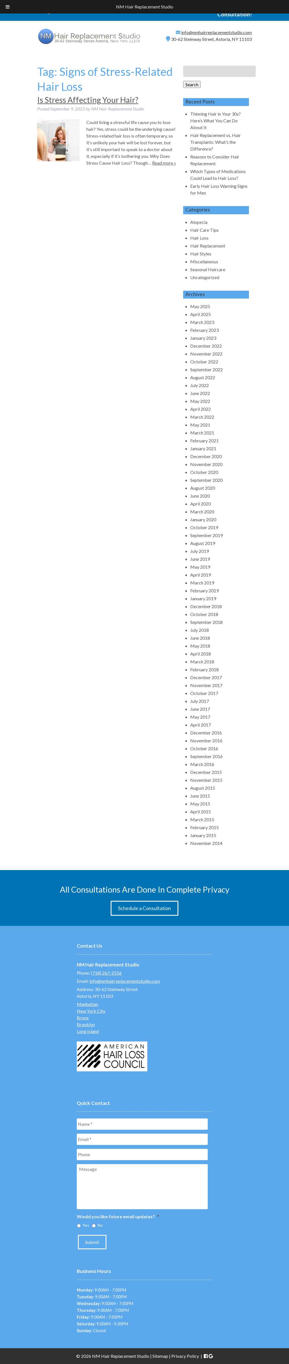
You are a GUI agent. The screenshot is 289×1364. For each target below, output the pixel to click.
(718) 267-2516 (106, 972)
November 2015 (206, 780)
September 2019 (206, 535)
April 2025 (200, 314)
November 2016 (206, 740)
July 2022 (199, 385)
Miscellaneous (204, 261)
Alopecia (198, 222)
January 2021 (203, 448)
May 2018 (200, 645)
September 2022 (206, 369)
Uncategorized (204, 277)
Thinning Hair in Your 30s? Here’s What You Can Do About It (215, 120)
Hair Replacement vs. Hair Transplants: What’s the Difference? (215, 142)
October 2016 (204, 748)
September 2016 (206, 756)
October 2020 (204, 472)
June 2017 (200, 709)
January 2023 (203, 338)
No (100, 1225)
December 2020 (206, 456)
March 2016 (202, 764)
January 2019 (203, 598)
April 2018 (200, 653)
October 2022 (204, 361)
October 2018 (204, 614)
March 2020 (202, 511)
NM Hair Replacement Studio (144, 6)
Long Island (88, 1031)
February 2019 (204, 590)
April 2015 (200, 811)
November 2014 (206, 843)
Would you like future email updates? (118, 1216)
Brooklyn (86, 1024)
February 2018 (204, 669)
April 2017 (200, 724)
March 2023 (202, 322)
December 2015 (206, 772)
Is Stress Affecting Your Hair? (87, 100)
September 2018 (206, 622)
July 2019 (199, 551)
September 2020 (206, 480)
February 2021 (204, 440)
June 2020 (200, 495)
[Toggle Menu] (7, 7)
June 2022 (200, 393)
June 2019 (200, 559)
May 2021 (200, 424)
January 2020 (203, 519)
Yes (86, 1225)
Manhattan (87, 1004)
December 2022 (206, 345)
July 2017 (199, 701)
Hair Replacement (207, 245)
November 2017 (206, 685)
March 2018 (202, 661)
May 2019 (200, 567)
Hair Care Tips (204, 230)
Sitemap (160, 1356)
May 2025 (200, 306)
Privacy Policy (185, 1356)
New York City (91, 1011)
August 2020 (202, 488)
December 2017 (206, 677)
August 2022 (202, 377)
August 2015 (202, 788)
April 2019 (200, 574)
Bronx (83, 1017)
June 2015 (200, 795)
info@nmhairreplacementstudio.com (216, 32)
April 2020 (200, 503)
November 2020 (206, 464)
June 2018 (200, 638)
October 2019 (204, 527)
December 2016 (206, 732)
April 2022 (200, 409)
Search (191, 84)
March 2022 (202, 417)
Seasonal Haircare (207, 269)
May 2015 (200, 803)
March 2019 (202, 582)
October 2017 (204, 693)
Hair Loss (199, 237)
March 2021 (202, 432)
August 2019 (202, 543)
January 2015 (203, 835)
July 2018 (199, 630)
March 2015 (202, 819)
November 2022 (206, 353)
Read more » (164, 162)
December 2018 (206, 606)
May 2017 (200, 716)
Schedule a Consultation (144, 908)
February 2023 (204, 330)
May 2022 (200, 401)
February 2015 (204, 827)
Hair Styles (200, 253)
